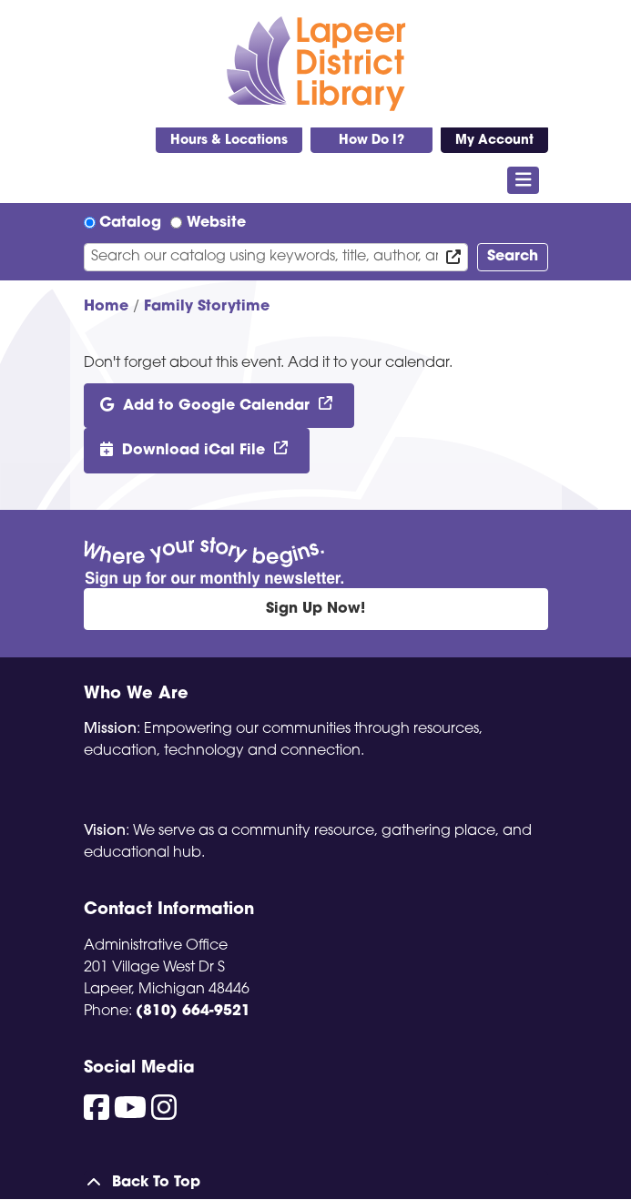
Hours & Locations (229, 140)
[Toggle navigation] (523, 180)
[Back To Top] (316, 1183)
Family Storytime (207, 307)
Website (216, 223)
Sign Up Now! (315, 609)
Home (106, 307)
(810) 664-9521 (193, 1011)
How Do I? (371, 140)
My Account (494, 140)
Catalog (130, 223)
